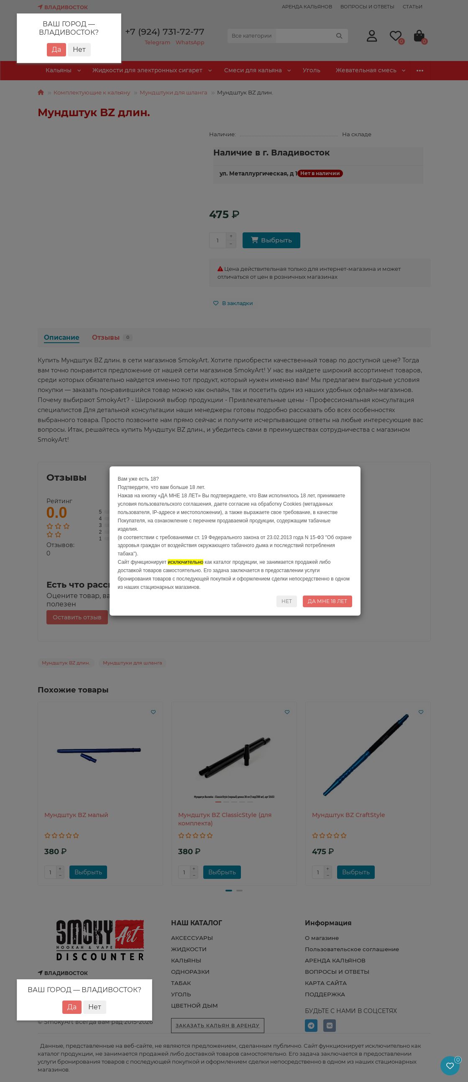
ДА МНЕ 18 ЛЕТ (327, 601)
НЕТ (286, 601)
